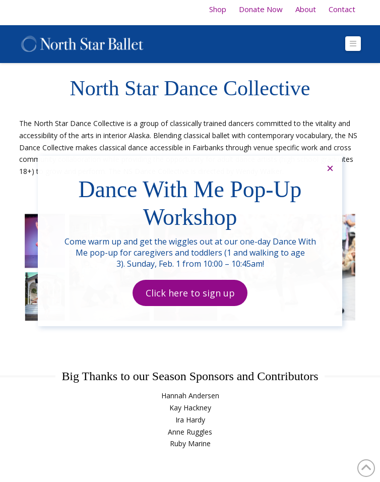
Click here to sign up (190, 293)
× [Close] (330, 168)
